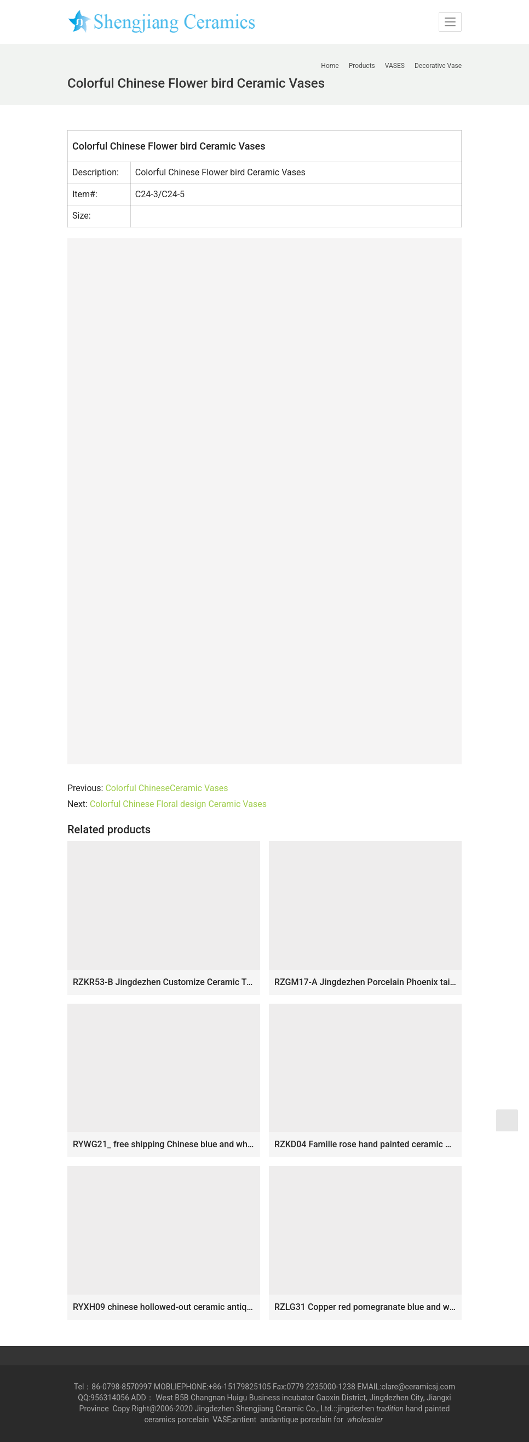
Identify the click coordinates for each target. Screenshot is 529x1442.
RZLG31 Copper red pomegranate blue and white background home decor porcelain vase (365, 1307)
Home (329, 66)
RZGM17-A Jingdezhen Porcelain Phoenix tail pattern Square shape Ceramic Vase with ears (365, 982)
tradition (390, 1408)
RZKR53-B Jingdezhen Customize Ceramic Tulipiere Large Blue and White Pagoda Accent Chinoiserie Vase (164, 982)
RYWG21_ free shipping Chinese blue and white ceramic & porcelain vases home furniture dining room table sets (164, 1144)
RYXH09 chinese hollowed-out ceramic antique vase (164, 1307)
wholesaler (366, 1419)
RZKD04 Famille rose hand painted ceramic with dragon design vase (365, 1144)
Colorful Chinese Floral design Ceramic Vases (178, 804)
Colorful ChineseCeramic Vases (166, 788)
